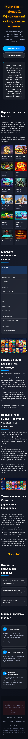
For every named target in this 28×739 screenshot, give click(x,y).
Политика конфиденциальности (14, 717)
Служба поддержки (14, 725)
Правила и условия (8, 721)
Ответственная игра (20, 721)
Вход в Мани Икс (14, 48)
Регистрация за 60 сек (14, 55)
